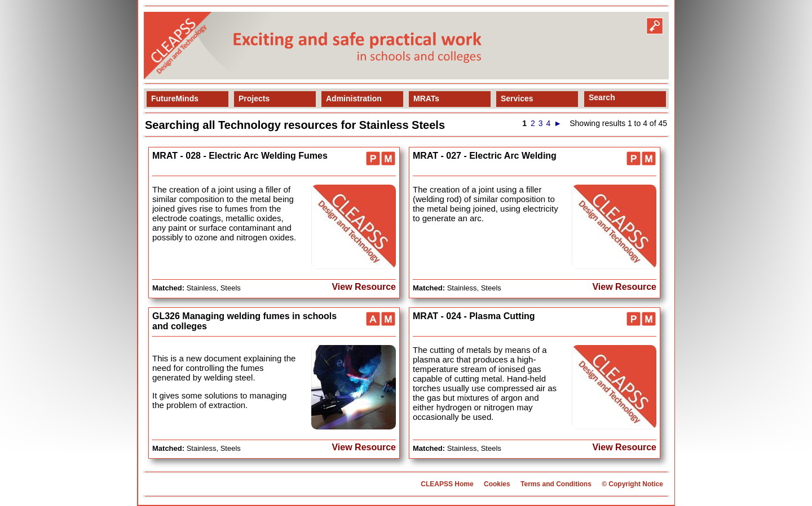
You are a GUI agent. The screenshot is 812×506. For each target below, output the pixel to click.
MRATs (426, 98)
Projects (254, 98)
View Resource (364, 287)
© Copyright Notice (632, 484)
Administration (354, 98)
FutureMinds (174, 98)
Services (517, 98)
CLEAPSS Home (447, 484)
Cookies (497, 484)
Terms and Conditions (556, 484)
